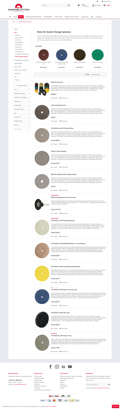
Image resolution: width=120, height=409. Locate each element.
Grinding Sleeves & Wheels (21, 60)
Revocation (37, 388)
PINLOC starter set (57, 82)
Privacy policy (63, 386)
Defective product (39, 378)
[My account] (97, 5)
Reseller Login (38, 380)
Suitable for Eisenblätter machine (22, 97)
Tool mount (17, 101)
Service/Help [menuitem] (106, 1)
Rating (16, 125)
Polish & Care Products (20, 70)
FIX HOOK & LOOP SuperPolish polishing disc (65, 266)
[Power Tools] (59, 16)
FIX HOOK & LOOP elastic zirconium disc (62, 63)
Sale (15, 76)
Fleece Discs (18, 47)
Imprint (62, 388)
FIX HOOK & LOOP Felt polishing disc (63, 220)
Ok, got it (115, 406)
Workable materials (19, 93)
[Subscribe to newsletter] (109, 384)
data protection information (102, 388)
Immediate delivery (22, 85)
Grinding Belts (18, 63)
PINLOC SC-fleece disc (80, 62)
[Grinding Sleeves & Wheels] (33, 16)
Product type (17, 105)
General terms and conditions (42, 390)
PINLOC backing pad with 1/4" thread (63, 197)
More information (51, 406)
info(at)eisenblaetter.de (20, 384)
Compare (54, 98)
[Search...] (55, 5)
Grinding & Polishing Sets (22, 54)
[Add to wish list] (64, 98)
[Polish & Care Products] (72, 16)
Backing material (19, 109)
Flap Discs (17, 35)
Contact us (37, 384)
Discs (15, 32)
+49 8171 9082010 (15, 380)
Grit (15, 113)
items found (21, 129)
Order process (38, 376)
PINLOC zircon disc (97, 62)
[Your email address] (96, 384)
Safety (61, 382)
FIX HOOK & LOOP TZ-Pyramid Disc (62, 128)
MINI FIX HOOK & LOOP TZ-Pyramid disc (64, 174)
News (15, 29)
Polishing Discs (19, 52)
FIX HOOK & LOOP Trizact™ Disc (61, 336)
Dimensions (17, 117)
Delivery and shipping (40, 386)
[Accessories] (85, 16)
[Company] (99, 16)
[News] (15, 16)
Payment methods (39, 382)
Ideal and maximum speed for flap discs (71, 376)
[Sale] (92, 16)
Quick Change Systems (21, 56)
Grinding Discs (19, 42)
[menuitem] (55, 5)
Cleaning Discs (19, 49)
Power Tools (17, 66)
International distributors (67, 378)
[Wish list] (78, 5)
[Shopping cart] (107, 5)
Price (15, 89)
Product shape (18, 121)
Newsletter (63, 380)
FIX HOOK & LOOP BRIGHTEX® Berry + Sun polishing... (68, 243)
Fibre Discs (18, 40)
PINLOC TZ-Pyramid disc (59, 151)
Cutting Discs (18, 44)
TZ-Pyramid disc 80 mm (58, 105)
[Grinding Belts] (48, 16)
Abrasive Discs (19, 37)
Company (16, 80)
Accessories (17, 73)
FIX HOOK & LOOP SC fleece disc (43, 63)
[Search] (68, 5)
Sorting (87, 74)
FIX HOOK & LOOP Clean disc (60, 313)
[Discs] (21, 16)
